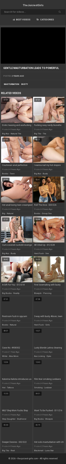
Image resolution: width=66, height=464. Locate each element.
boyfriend (21, 419)
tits (44, 134)
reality (16, 293)
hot (3, 387)
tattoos (10, 387)
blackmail (38, 450)
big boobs (7, 293)
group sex (47, 213)
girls (47, 325)
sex (47, 253)
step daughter (8, 419)
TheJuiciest (33, 5)
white (4, 356)
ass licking (39, 356)
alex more (13, 356)
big (3, 213)
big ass (5, 134)
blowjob (38, 293)
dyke (49, 356)
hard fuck (39, 253)
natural (10, 213)
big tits (37, 134)
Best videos (21, 19)
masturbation (11, 84)
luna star (49, 450)
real (13, 450)
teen (12, 174)
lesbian (48, 387)
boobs (5, 174)
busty (24, 84)
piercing (47, 293)
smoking (38, 387)
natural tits (16, 134)
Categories (45, 19)
